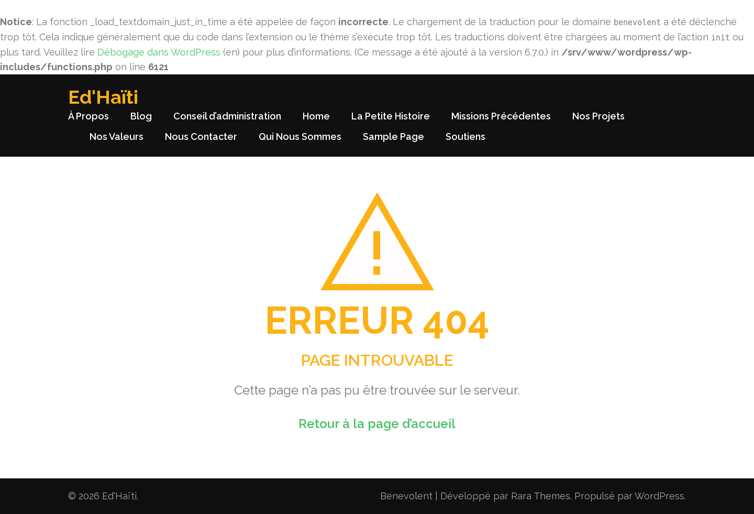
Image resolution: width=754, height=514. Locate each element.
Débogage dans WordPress (158, 52)
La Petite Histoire (390, 116)
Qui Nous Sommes (300, 136)
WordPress (659, 495)
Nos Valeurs (116, 136)
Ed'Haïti (103, 97)
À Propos (88, 116)
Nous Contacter (201, 136)
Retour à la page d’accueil (377, 423)
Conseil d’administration (227, 116)
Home (316, 116)
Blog (141, 116)
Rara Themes (540, 495)
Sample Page (393, 136)
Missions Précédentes (501, 116)
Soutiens (465, 136)
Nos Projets (598, 116)
